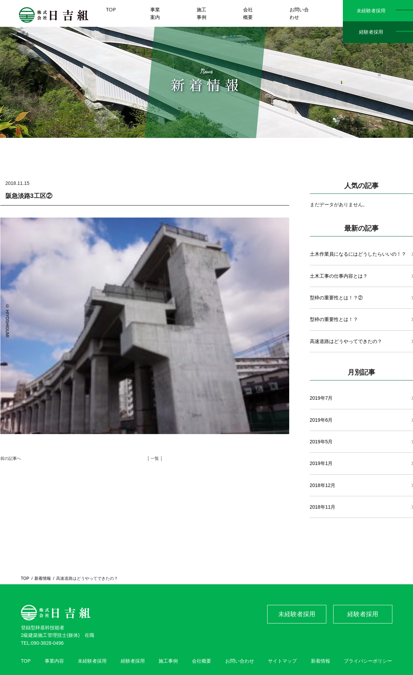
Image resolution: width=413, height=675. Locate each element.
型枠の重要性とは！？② (336, 297)
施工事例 (168, 661)
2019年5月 (321, 441)
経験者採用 (371, 32)
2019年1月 (321, 463)
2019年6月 (321, 420)
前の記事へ (10, 458)
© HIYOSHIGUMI (7, 321)
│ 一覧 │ (155, 458)
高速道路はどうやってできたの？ (346, 341)
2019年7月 (321, 398)
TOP (25, 578)
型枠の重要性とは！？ (334, 319)
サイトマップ (282, 661)
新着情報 (42, 578)
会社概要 (201, 661)
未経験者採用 (371, 10)
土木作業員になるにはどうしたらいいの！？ (358, 254)
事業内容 (54, 661)
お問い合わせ (239, 661)
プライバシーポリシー (368, 661)
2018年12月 (323, 485)
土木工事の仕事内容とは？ (339, 276)
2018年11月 (323, 507)
